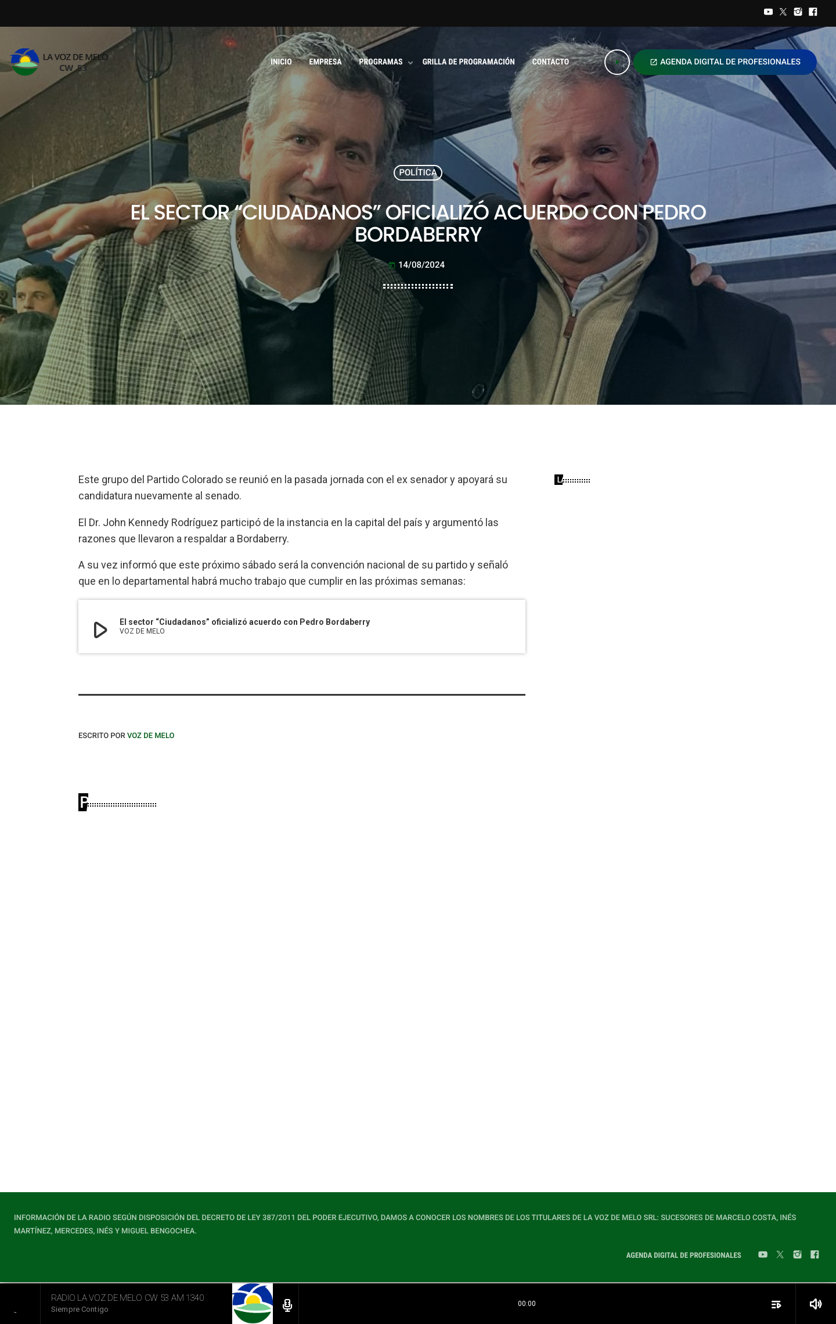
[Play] (617, 62)
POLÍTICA (418, 172)
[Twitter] (783, 13)
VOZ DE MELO (151, 736)
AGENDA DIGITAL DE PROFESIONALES (725, 62)
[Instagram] (798, 13)
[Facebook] (812, 13)
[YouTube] (768, 13)
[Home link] (62, 62)
